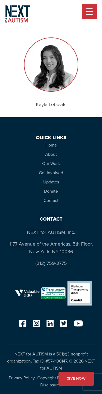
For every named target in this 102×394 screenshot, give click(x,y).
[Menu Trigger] (89, 11)
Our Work (51, 163)
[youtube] (78, 325)
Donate (51, 191)
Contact (51, 200)
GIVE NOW (76, 378)
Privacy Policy (22, 378)
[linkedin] (50, 325)
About (51, 154)
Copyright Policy (53, 378)
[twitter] (63, 325)
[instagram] (36, 325)
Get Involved (51, 173)
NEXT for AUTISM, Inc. (51, 232)
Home (51, 145)
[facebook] (22, 325)
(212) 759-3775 (51, 263)
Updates (51, 182)
